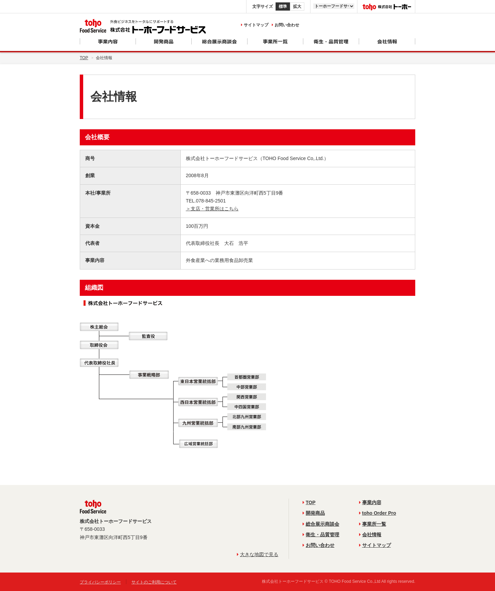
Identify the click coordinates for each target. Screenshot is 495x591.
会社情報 (370, 534)
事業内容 (370, 502)
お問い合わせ (285, 25)
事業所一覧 (372, 524)
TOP (309, 502)
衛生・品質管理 (321, 534)
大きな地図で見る (257, 554)
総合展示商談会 (321, 524)
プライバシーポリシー (100, 582)
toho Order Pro (377, 513)
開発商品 (314, 513)
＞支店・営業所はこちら (212, 208)
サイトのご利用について (154, 582)
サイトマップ (254, 25)
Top (84, 57)
